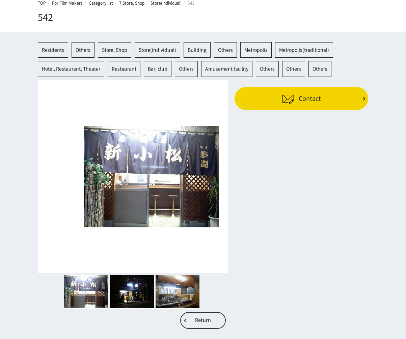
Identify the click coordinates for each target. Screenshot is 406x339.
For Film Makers (67, 3)
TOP (42, 3)
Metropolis (256, 50)
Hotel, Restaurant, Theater (71, 68)
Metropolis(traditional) (304, 50)
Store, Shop (114, 50)
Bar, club (157, 68)
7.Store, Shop (131, 3)
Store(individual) (166, 3)
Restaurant (124, 68)
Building (197, 50)
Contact (301, 98)
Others (83, 50)
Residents (53, 50)
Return (203, 320)
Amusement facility (226, 68)
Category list (101, 3)
